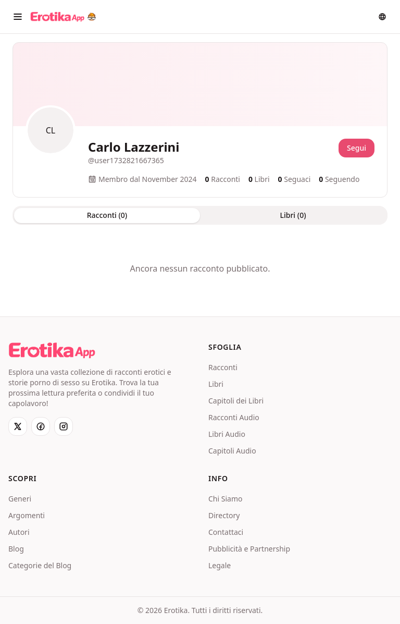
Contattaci (225, 532)
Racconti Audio (233, 417)
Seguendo (339, 179)
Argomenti (26, 515)
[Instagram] (63, 426)
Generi (19, 499)
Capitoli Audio (232, 451)
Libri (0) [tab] (293, 215)
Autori (19, 532)
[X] (17, 426)
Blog (16, 549)
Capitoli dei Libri (236, 401)
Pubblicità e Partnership (249, 549)
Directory (224, 515)
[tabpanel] (200, 268)
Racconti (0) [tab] (107, 215)
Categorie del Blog (39, 565)
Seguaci (294, 179)
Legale (219, 565)
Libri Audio (226, 434)
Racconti (223, 367)
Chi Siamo (225, 499)
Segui (356, 148)
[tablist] (200, 215)
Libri (215, 384)
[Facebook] (40, 426)
